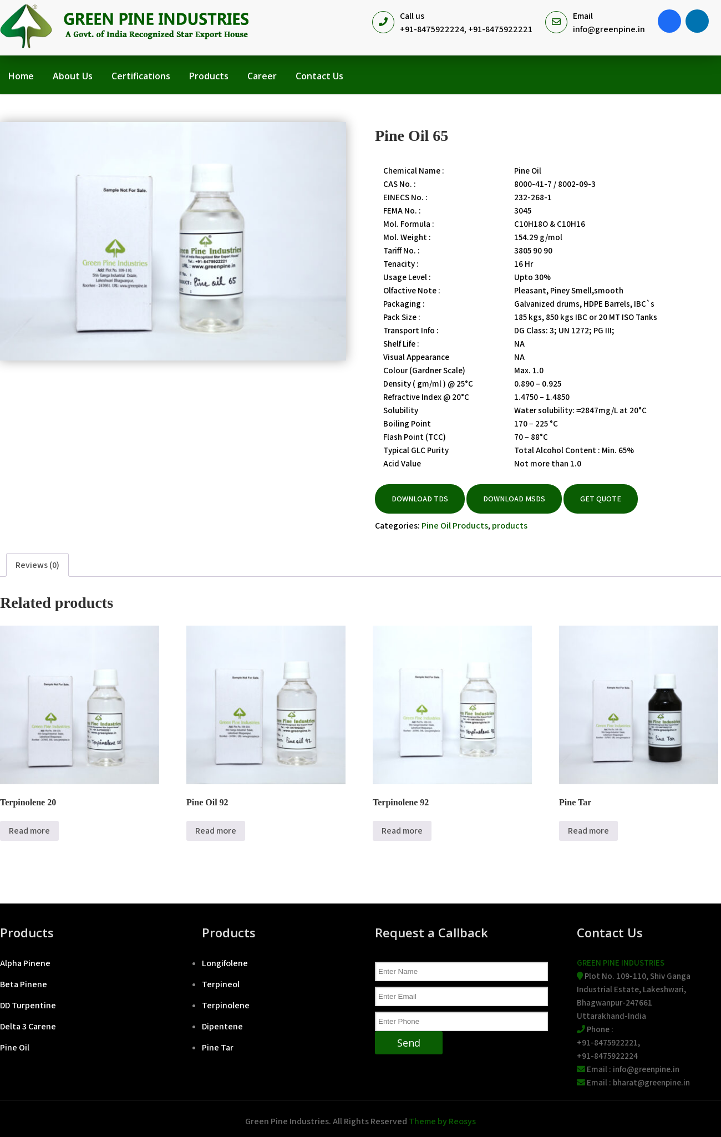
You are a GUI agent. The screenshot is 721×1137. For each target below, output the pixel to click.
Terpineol (221, 984)
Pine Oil (14, 1047)
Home (21, 76)
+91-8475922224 (432, 29)
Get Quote (600, 499)
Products (209, 76)
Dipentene (222, 1026)
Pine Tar (217, 1047)
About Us (73, 76)
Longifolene (225, 963)
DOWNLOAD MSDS (514, 499)
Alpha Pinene (25, 963)
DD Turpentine (28, 1005)
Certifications (140, 76)
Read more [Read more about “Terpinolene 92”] (402, 830)
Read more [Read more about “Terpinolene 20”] (29, 830)
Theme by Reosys (442, 1121)
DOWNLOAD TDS (420, 499)
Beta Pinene (23, 984)
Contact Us (319, 76)
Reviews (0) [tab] (37, 565)
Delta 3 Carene (28, 1026)
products (509, 525)
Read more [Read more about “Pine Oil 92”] (215, 830)
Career (262, 76)
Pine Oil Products (455, 525)
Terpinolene (226, 1005)
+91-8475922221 (500, 29)
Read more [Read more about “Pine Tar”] (588, 830)
